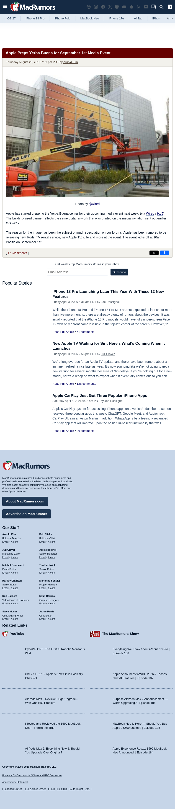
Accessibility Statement (15, 782)
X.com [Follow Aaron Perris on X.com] (51, 618)
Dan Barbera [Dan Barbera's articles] (9, 596)
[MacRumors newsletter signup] (146, 7)
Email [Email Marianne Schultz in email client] (42, 588)
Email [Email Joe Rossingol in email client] (42, 557)
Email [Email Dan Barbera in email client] (5, 603)
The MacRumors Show (120, 633)
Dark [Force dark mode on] (87, 789)
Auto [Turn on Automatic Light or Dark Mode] (72, 789)
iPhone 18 (159, 18)
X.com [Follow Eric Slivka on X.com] (51, 541)
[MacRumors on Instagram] (96, 7)
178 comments (17, 253)
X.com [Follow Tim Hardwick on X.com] (51, 572)
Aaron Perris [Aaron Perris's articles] (46, 611)
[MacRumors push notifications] (131, 7)
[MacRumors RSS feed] (138, 7)
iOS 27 (11, 18)
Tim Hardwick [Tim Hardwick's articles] (47, 565)
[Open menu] (5, 7)
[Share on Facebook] (164, 253)
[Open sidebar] (170, 7)
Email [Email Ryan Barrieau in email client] (42, 603)
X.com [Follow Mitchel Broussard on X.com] (14, 572)
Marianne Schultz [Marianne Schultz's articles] (49, 580)
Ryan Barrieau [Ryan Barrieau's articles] (48, 596)
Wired (150, 213)
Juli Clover (108, 354)
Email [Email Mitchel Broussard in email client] (5, 572)
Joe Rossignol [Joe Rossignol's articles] (48, 549)
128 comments (86, 383)
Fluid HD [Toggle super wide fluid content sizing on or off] (62, 789)
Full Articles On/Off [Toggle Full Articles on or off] (35, 789)
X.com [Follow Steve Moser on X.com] (14, 618)
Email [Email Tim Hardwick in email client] (42, 572)
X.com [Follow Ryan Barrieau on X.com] (51, 603)
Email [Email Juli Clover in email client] (5, 557)
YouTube (17, 633)
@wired (94, 204)
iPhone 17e (116, 18)
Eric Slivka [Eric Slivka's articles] (45, 534)
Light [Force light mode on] (80, 789)
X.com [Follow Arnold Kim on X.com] (14, 541)
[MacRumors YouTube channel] (124, 7)
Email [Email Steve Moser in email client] (5, 618)
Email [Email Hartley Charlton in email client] (5, 588)
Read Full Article (63, 332)
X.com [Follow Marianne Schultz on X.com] (51, 588)
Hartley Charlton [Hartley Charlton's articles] (12, 580)
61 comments (85, 332)
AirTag (138, 18)
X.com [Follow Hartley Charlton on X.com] (14, 588)
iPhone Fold (62, 18)
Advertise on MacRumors (26, 514)
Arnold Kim (70, 62)
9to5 (160, 213)
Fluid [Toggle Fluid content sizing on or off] (52, 789)
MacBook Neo (89, 18)
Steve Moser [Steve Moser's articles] (9, 611)
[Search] (163, 7)
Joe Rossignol (110, 302)
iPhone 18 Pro (35, 18)
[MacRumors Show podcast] (88, 7)
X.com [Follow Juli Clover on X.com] (14, 557)
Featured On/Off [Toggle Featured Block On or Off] (13, 789)
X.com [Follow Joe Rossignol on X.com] (51, 557)
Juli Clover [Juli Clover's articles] (8, 549)
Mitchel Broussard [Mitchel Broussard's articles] (13, 565)
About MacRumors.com (25, 501)
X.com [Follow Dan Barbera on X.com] (14, 603)
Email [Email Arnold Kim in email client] (5, 541)
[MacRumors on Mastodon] (117, 7)
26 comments (85, 431)
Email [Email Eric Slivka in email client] (42, 541)
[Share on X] (154, 253)
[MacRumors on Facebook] (103, 7)
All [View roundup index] (170, 18)
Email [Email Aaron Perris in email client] (42, 618)
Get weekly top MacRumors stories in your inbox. (87, 264)
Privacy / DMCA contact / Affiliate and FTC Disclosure (32, 775)
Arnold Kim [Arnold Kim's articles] (9, 534)
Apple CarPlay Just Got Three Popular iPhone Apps (99, 395)
